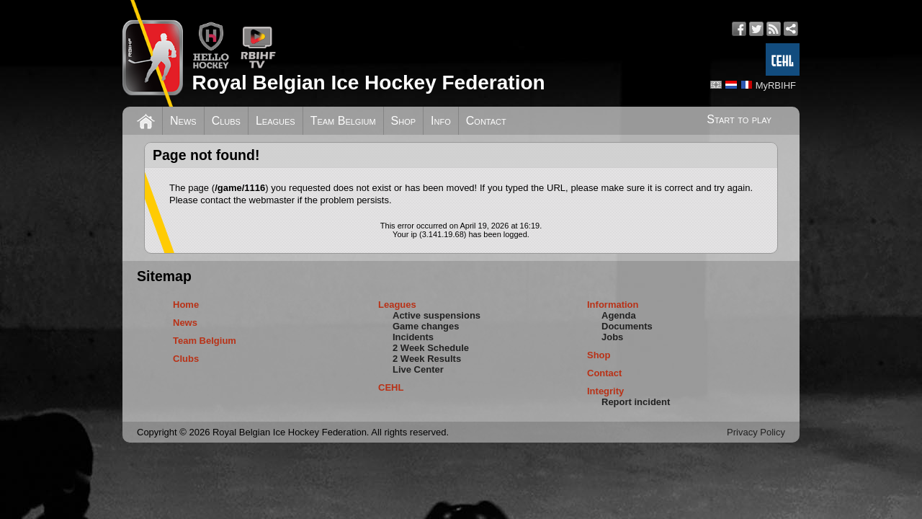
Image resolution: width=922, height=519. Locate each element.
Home (186, 304)
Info (441, 121)
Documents (627, 326)
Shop (403, 121)
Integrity (605, 391)
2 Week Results (427, 358)
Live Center (418, 369)
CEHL (390, 387)
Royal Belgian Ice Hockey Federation (368, 82)
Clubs (226, 121)
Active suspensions (436, 315)
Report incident (635, 401)
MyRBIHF (776, 85)
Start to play (739, 119)
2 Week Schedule (431, 347)
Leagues (275, 121)
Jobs (612, 337)
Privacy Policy (756, 432)
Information (613, 304)
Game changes (426, 326)
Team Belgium (343, 121)
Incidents (413, 337)
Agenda (618, 315)
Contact (486, 121)
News (183, 121)
